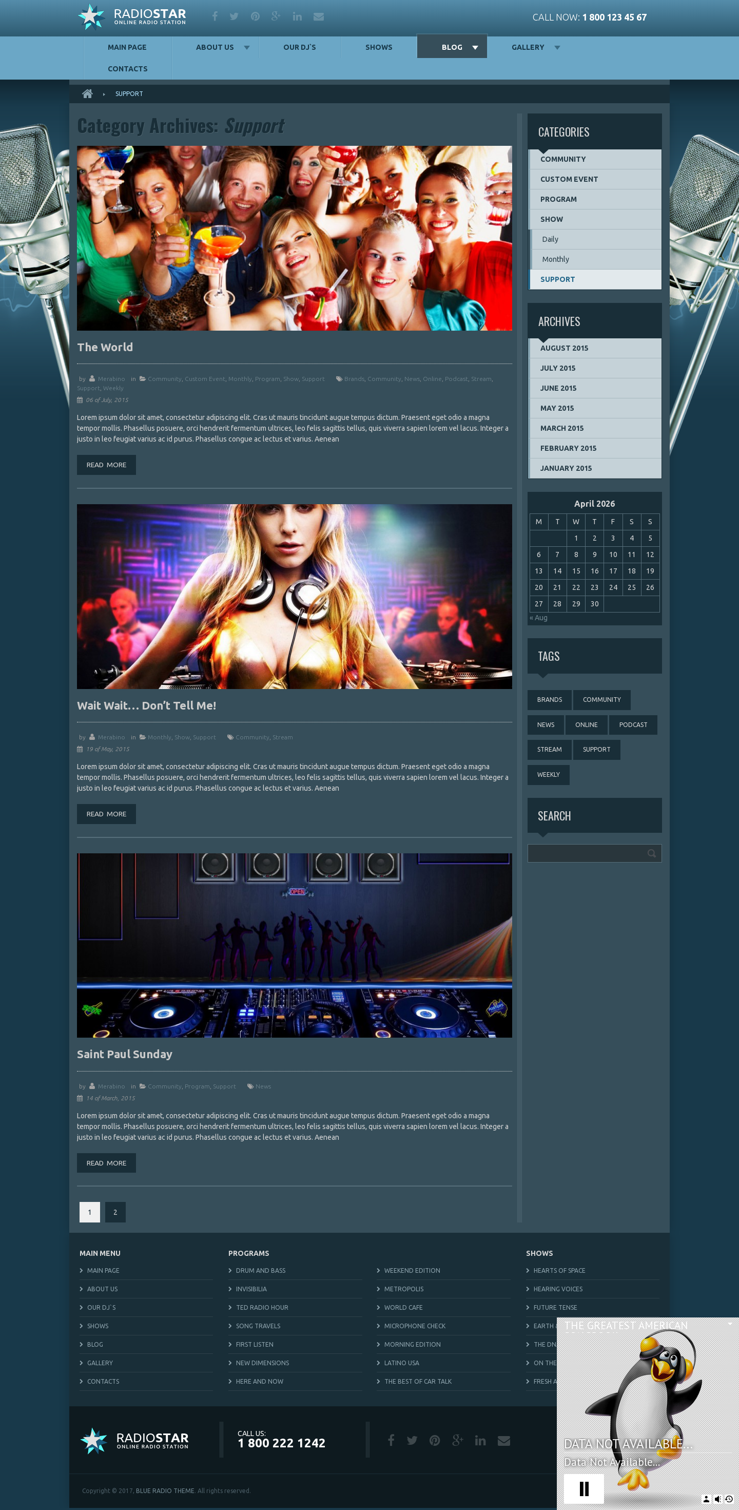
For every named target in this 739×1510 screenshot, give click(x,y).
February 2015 (568, 448)
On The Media (556, 1365)
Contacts (128, 69)
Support (313, 378)
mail (319, 16)
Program (267, 378)
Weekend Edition (412, 1272)
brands (354, 378)
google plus (276, 16)
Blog (452, 47)
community (384, 378)
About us (215, 47)
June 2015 (558, 388)
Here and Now (259, 1383)
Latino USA (401, 1365)
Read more (107, 465)
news (412, 378)
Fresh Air (548, 1383)
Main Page (127, 47)
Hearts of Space (560, 1272)
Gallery (528, 47)
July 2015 (558, 368)
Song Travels (258, 1328)
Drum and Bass (260, 1272)
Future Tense (555, 1309)
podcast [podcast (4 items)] (635, 725)
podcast (456, 378)
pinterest (255, 16)
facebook (215, 16)
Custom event (205, 378)
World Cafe (403, 1309)
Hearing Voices (558, 1291)
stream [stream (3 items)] (550, 751)
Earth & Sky (552, 1328)
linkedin (297, 16)
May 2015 (557, 408)
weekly (113, 388)
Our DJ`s (299, 47)
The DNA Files (555, 1346)
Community (165, 378)
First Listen (255, 1346)
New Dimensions (262, 1365)
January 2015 (566, 468)
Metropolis (403, 1291)
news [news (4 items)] (546, 725)
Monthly (240, 378)
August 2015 (564, 348)
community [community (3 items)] (604, 700)
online (432, 378)
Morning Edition (412, 1346)
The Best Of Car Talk (418, 1383)
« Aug (539, 618)
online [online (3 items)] (588, 725)
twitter (234, 16)
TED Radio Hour (262, 1309)
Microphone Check (414, 1328)
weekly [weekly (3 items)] (549, 777)
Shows (379, 47)
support (88, 388)
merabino (111, 378)
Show (291, 378)
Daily (550, 239)
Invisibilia (251, 1291)
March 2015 (562, 428)
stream (481, 378)
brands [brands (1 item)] (550, 700)
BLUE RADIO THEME (165, 1492)
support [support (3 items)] (598, 751)
